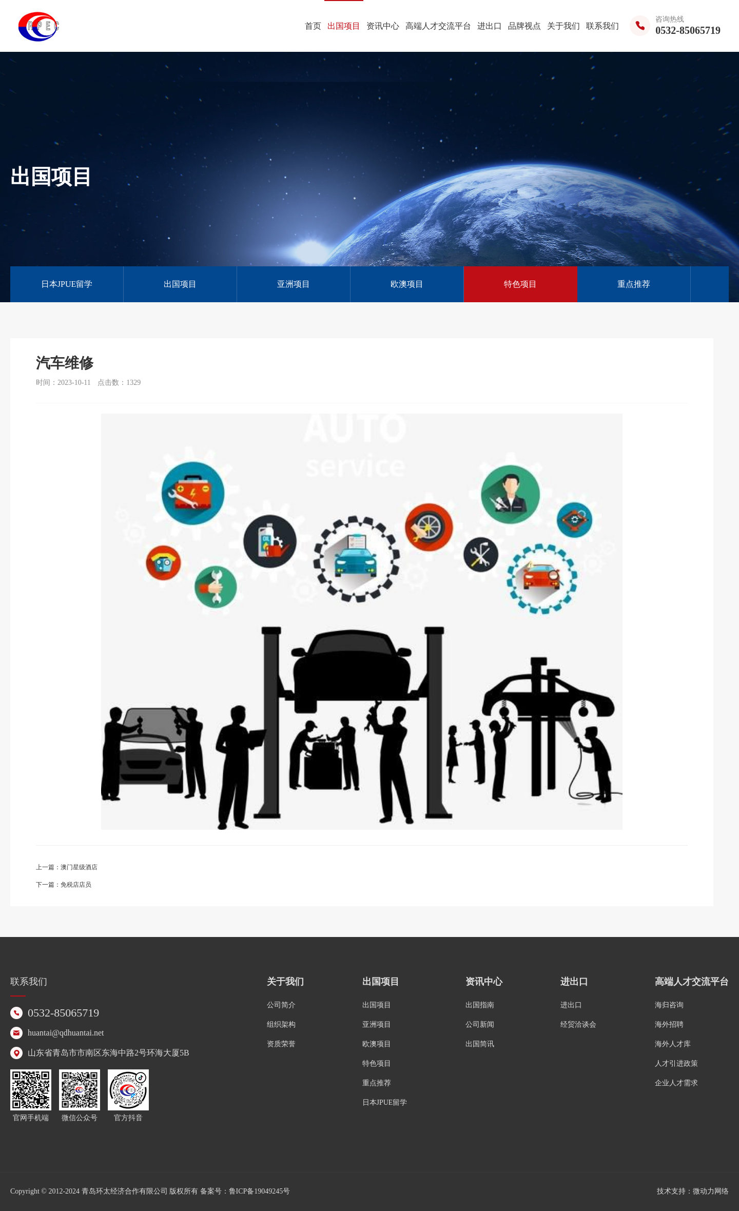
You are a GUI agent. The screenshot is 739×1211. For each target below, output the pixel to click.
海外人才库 (673, 1044)
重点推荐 (633, 284)
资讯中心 (382, 26)
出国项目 (343, 26)
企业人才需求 (676, 1083)
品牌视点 (524, 26)
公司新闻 (479, 1024)
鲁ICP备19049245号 (259, 1191)
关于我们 (563, 26)
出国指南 (479, 1005)
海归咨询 (669, 1005)
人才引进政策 (676, 1063)
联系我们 (602, 26)
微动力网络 (711, 1191)
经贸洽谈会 (578, 1024)
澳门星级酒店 (79, 867)
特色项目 (520, 284)
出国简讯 (479, 1044)
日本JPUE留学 (66, 284)
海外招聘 (669, 1024)
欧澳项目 (407, 284)
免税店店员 (76, 884)
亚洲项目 (293, 284)
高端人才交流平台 (438, 26)
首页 (313, 26)
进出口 (489, 26)
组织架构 (281, 1024)
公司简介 (281, 1005)
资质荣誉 (281, 1044)
